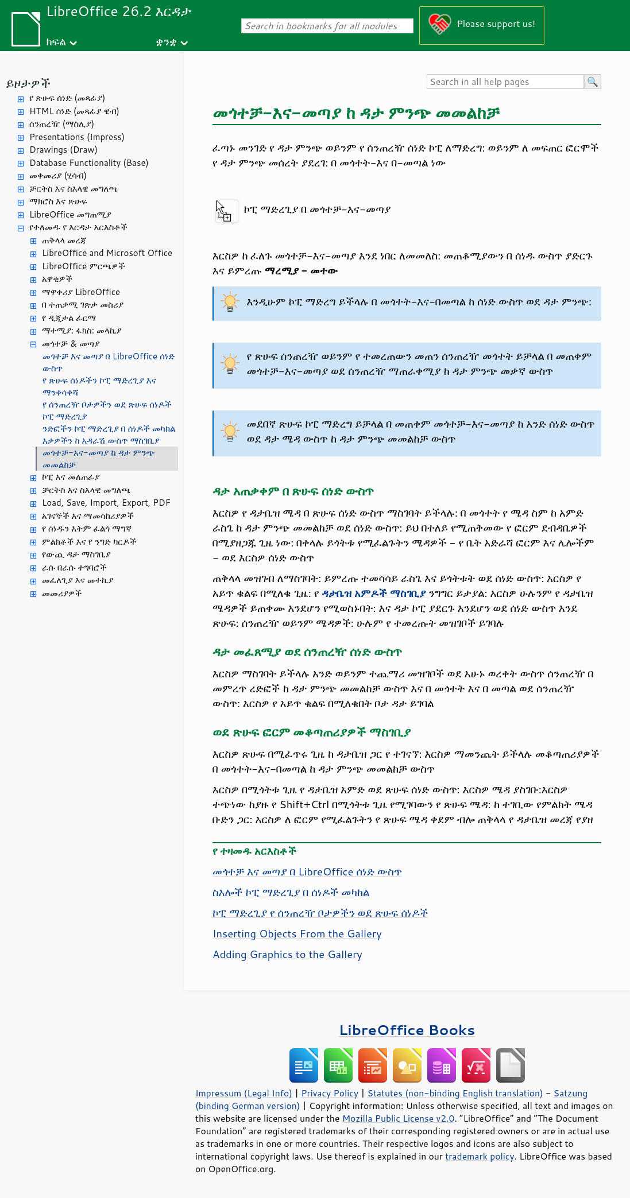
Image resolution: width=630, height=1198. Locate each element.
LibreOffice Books (407, 1029)
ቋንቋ (166, 41)
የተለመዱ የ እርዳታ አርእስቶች (78, 227)
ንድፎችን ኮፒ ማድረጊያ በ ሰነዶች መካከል (108, 428)
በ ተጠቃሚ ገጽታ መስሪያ (82, 304)
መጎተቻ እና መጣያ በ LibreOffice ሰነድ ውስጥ (108, 362)
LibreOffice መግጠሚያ (70, 214)
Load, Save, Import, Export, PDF (106, 503)
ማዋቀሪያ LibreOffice (81, 292)
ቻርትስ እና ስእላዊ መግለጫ (73, 189)
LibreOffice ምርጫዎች (83, 266)
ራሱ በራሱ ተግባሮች (74, 567)
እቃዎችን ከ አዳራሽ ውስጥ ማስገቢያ (101, 441)
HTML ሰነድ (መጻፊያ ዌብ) (74, 111)
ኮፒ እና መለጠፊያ (71, 477)
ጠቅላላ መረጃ (64, 240)
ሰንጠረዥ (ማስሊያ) (61, 124)
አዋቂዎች (57, 279)
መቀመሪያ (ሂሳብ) (58, 175)
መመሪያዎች (62, 593)
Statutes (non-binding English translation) (455, 1093)
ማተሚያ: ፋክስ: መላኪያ (81, 330)
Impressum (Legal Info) (243, 1093)
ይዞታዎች (28, 83)
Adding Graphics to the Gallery (287, 954)
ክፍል (56, 41)
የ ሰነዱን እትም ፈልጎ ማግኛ (87, 528)
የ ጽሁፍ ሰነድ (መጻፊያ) (67, 98)
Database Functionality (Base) (89, 163)
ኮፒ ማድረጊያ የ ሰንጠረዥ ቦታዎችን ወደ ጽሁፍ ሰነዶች (320, 912)
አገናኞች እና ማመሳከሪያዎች (88, 516)
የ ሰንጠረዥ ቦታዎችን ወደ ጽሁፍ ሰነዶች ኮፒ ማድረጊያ (107, 410)
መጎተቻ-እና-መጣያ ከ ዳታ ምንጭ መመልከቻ (98, 459)
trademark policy (479, 1156)
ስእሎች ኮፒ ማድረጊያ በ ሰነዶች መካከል (290, 892)
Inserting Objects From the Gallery (297, 933)
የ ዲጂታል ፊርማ (69, 318)
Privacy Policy (329, 1093)
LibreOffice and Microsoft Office (107, 253)
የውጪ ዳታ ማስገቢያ (76, 554)
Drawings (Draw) (63, 150)
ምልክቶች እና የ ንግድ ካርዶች (89, 542)
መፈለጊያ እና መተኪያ (78, 580)
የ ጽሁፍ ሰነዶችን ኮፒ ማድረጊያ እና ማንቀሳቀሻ (99, 386)
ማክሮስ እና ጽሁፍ (58, 201)
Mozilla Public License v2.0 (398, 1118)
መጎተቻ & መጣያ (70, 344)
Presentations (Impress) (77, 137)
